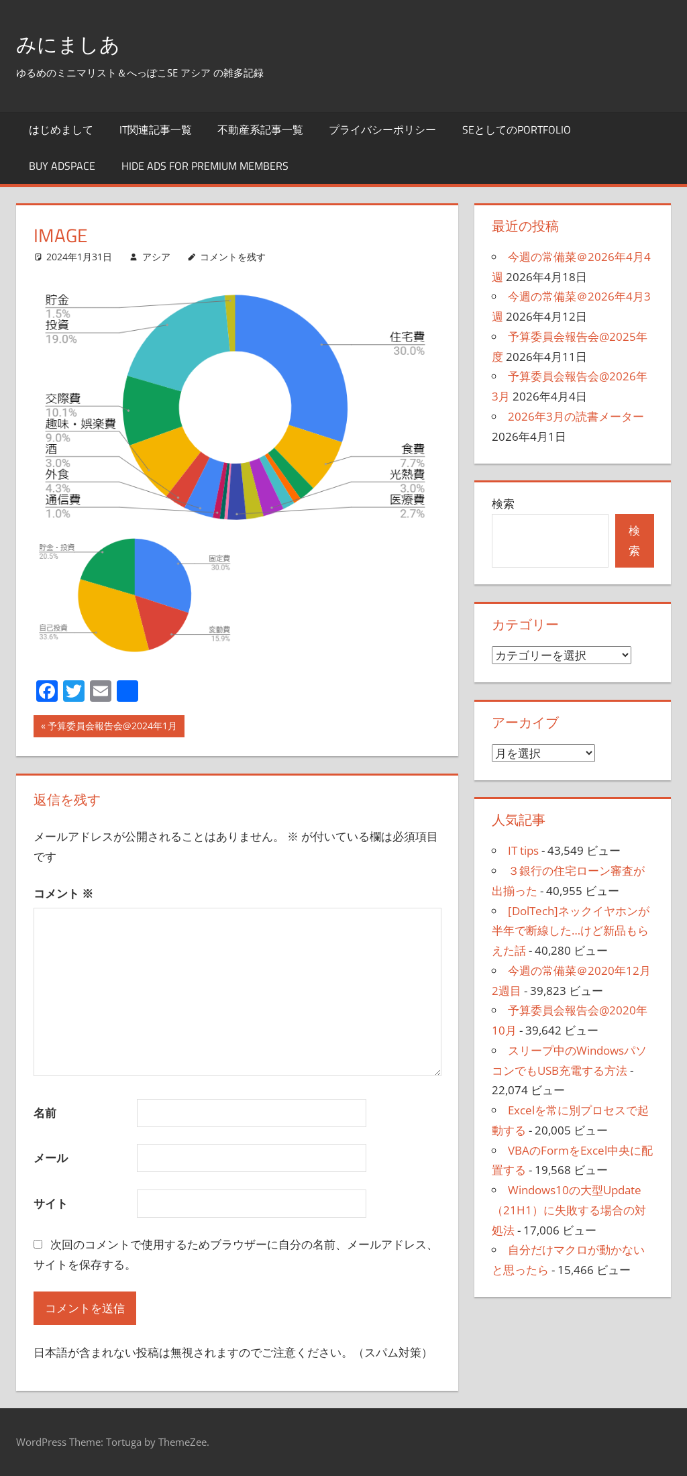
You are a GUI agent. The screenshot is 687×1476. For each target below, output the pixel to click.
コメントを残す (233, 256)
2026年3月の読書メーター (576, 416)
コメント (63, 893)
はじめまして (61, 129)
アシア (156, 256)
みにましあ (78, 42)
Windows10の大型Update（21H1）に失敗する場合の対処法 (569, 1210)
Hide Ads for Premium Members (204, 166)
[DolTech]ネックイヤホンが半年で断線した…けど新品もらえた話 (570, 931)
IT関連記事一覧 (155, 129)
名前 (45, 1112)
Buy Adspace (62, 166)
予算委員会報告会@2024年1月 (112, 727)
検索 (503, 503)
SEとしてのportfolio (516, 129)
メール (51, 1157)
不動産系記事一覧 (260, 129)
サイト (51, 1203)
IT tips (523, 850)
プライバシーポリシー (382, 129)
